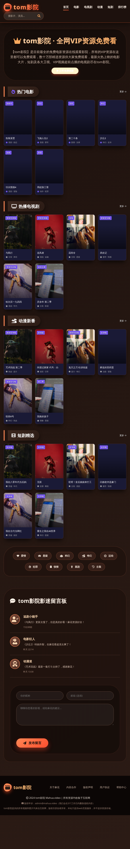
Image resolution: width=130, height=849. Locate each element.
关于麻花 (54, 821)
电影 (76, 7)
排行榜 (122, 7)
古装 (65, 600)
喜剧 (102, 588)
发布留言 (32, 776)
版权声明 (88, 821)
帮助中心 (121, 821)
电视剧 (88, 7)
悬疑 (51, 576)
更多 (123, 91)
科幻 (77, 576)
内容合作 (71, 821)
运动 (28, 588)
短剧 (110, 7)
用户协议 (105, 821)
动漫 (100, 7)
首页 (66, 7)
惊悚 (77, 588)
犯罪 (53, 588)
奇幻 (103, 576)
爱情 (26, 576)
